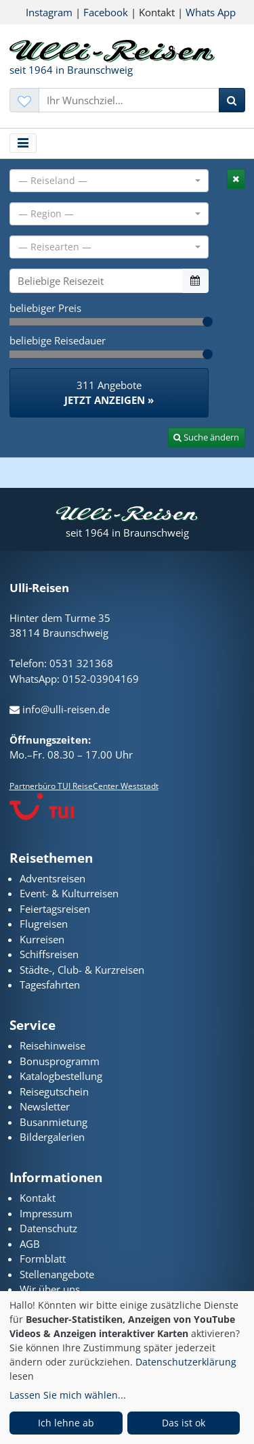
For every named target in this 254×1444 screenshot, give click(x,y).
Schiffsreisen (49, 954)
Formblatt (43, 1258)
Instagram (49, 12)
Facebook (105, 12)
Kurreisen (42, 939)
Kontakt (38, 1197)
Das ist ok (183, 1422)
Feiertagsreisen (55, 909)
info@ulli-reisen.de (59, 709)
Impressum (46, 1213)
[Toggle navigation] (23, 143)
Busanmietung (53, 1122)
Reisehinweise (52, 1045)
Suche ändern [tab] (206, 437)
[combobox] (109, 180)
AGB (30, 1243)
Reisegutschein (54, 1091)
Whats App (211, 12)
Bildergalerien (52, 1137)
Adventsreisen (52, 878)
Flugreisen (44, 923)
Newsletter (45, 1106)
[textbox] (105, 180)
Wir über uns (50, 1289)
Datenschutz (48, 1228)
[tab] (236, 179)
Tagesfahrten (50, 984)
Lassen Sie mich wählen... (67, 1395)
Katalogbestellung (61, 1076)
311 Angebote (109, 393)
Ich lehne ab (66, 1422)
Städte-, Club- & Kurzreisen (82, 969)
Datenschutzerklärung (185, 1361)
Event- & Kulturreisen (69, 893)
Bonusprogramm (60, 1061)
